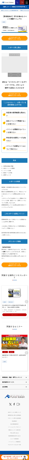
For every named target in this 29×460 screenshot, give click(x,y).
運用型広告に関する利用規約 (14, 415)
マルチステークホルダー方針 (14, 444)
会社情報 (5, 386)
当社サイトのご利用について (14, 412)
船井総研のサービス (8, 382)
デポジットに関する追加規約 (14, 418)
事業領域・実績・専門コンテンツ (12, 377)
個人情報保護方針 (15, 424)
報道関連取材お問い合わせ (15, 435)
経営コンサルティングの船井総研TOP (9, 10)
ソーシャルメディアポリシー (14, 427)
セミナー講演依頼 (15, 438)
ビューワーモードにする (14, 54)
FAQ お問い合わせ (14, 432)
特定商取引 (14, 421)
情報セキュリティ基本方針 (15, 430)
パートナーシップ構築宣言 (15, 441)
